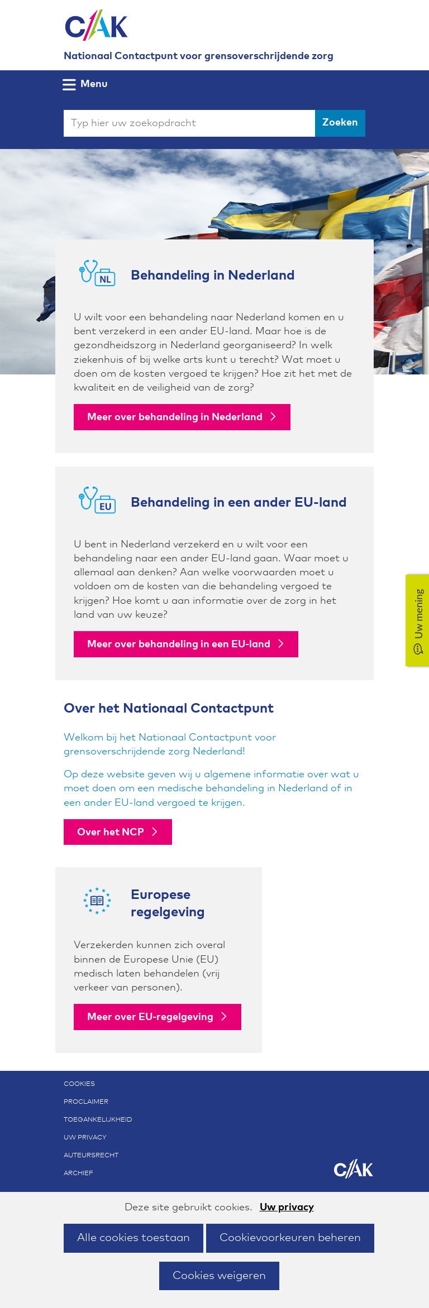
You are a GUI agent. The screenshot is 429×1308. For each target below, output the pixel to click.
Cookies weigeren (219, 1275)
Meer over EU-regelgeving (150, 1017)
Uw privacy (287, 1208)
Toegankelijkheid (98, 1120)
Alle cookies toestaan (133, 1237)
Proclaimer (86, 1102)
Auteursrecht (91, 1155)
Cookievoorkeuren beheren (290, 1237)
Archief (78, 1173)
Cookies (79, 1084)
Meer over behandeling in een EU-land (178, 644)
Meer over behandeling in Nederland (175, 417)
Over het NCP (110, 833)
